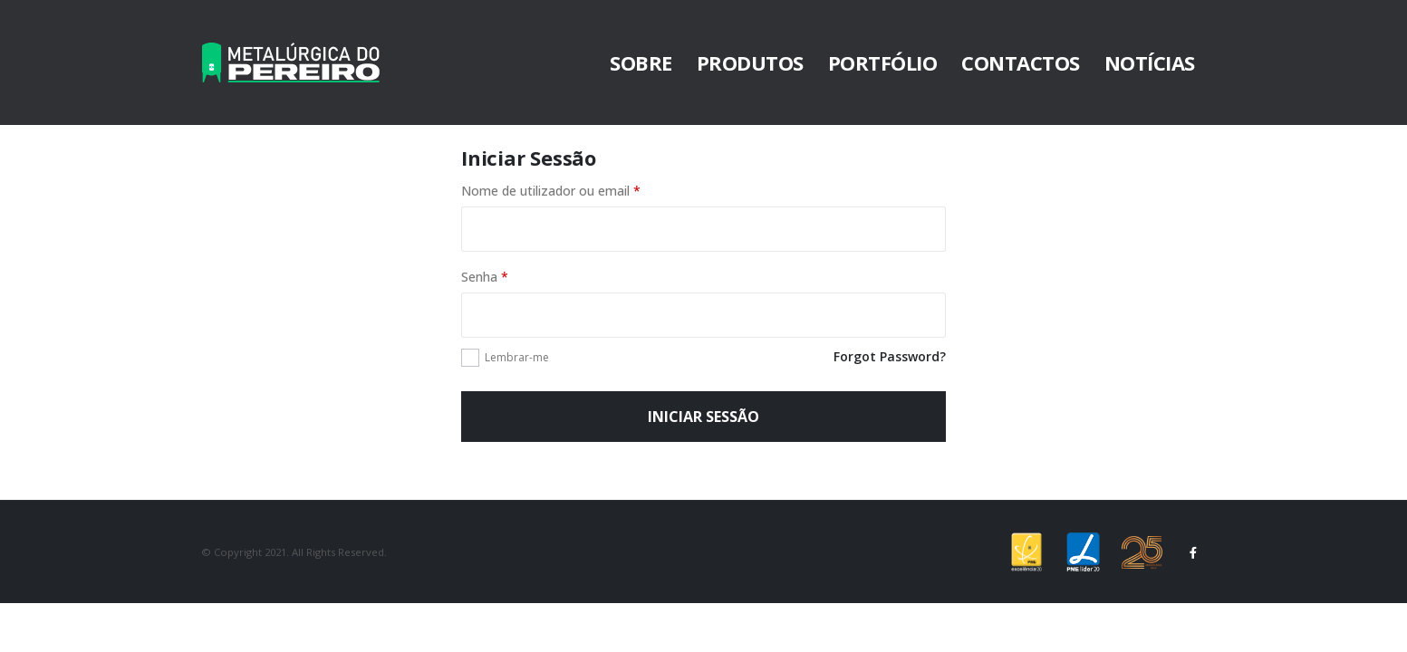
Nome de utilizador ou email (551, 190)
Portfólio (883, 62)
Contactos (1020, 62)
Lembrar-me (517, 357)
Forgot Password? (890, 356)
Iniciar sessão (703, 417)
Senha (484, 276)
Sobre (641, 62)
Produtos (750, 62)
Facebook (1193, 552)
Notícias (1149, 62)
